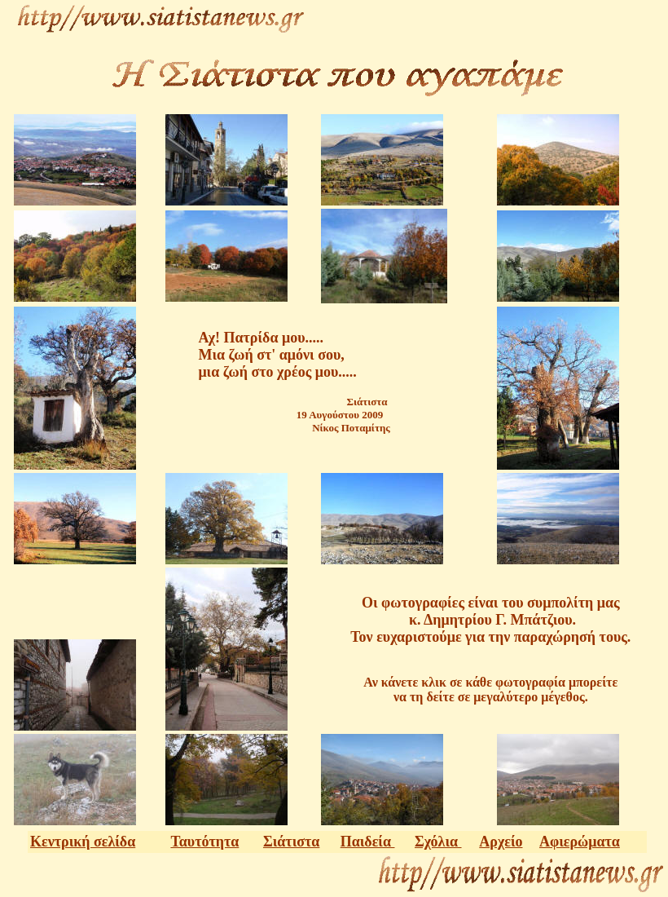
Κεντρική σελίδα (82, 841)
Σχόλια (438, 841)
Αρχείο (500, 841)
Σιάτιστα (291, 841)
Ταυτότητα (204, 841)
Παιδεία (368, 841)
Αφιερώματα (579, 841)
